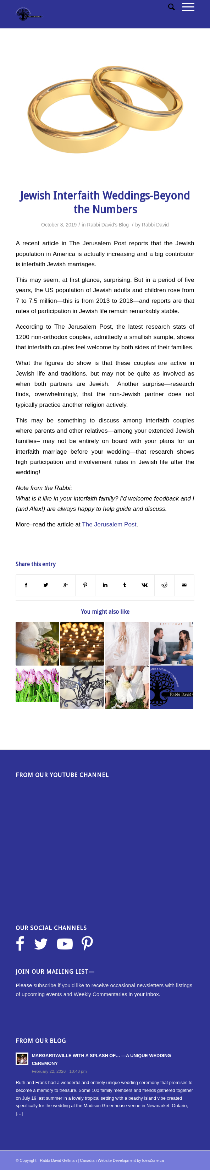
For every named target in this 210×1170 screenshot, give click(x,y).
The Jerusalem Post (109, 524)
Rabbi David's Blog (108, 225)
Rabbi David (155, 225)
